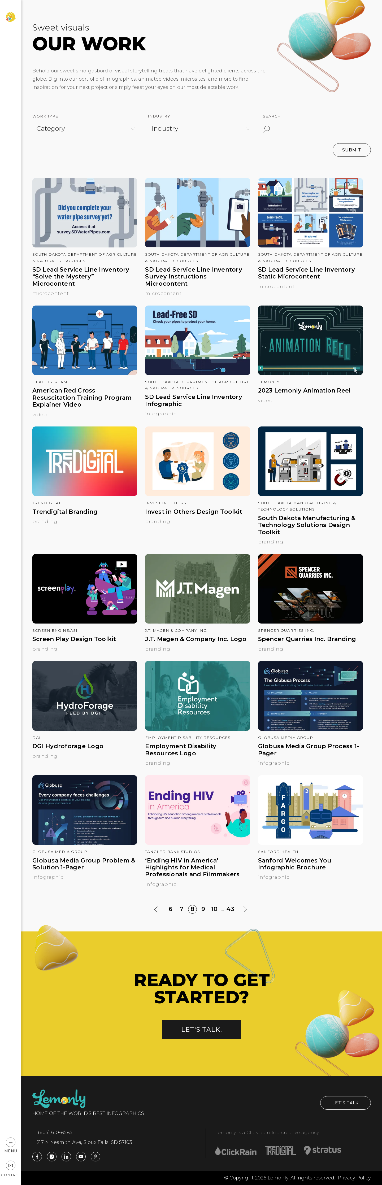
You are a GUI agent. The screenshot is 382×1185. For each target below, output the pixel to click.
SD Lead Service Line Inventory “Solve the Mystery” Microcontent (80, 276)
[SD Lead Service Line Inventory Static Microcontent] (310, 246)
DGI (36, 737)
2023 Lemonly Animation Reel (304, 390)
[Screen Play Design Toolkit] (84, 622)
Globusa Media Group (285, 737)
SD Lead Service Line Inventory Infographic (193, 400)
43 (230, 909)
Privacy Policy (354, 1178)
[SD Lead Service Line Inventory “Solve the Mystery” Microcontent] (84, 246)
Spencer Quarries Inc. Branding (307, 639)
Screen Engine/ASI (54, 630)
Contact (10, 1169)
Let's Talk (345, 1102)
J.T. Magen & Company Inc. (176, 630)
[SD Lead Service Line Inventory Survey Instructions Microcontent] (197, 246)
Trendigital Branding (65, 511)
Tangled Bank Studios (172, 851)
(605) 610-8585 (52, 1132)
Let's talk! (201, 1029)
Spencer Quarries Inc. (286, 630)
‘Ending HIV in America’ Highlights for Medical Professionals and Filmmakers (192, 867)
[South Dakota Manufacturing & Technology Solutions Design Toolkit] (310, 494)
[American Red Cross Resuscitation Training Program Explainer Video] (84, 373)
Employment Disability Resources (188, 737)
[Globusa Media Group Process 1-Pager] (310, 729)
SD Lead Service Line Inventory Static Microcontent (306, 273)
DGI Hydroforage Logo (67, 746)
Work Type (45, 116)
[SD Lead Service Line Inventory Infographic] (197, 373)
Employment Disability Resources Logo (180, 750)
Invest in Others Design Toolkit (193, 511)
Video (39, 414)
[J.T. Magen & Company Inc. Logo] (197, 622)
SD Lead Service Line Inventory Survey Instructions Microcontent (193, 276)
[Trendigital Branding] (84, 494)
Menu (10, 1145)
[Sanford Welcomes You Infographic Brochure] (310, 843)
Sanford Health (278, 851)
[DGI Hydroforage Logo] (84, 729)
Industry (159, 116)
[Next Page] (244, 909)
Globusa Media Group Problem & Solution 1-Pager (83, 864)
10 (215, 909)
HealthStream (49, 382)
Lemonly (269, 382)
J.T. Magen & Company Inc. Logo (195, 639)
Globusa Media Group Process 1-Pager (308, 750)
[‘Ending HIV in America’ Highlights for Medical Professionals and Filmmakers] (197, 843)
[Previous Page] (156, 909)
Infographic (160, 414)
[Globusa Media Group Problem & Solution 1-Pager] (84, 843)
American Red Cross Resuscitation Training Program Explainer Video (82, 397)
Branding (45, 521)
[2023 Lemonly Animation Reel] (310, 373)
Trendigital (47, 502)
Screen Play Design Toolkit (74, 639)
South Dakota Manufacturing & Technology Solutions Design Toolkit (307, 525)
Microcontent (50, 293)
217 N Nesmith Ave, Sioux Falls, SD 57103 (82, 1142)
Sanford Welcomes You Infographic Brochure (295, 864)
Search (272, 116)
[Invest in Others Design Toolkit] (197, 494)
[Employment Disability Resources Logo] (197, 729)
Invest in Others (165, 502)
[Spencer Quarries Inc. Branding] (310, 622)
